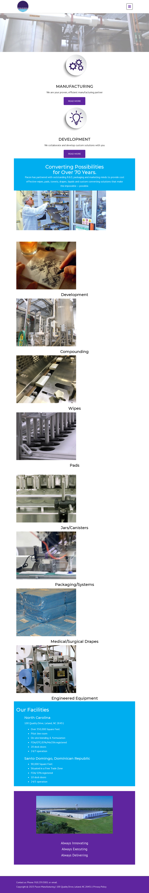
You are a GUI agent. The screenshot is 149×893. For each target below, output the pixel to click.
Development (74, 294)
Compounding (74, 351)
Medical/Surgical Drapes (74, 641)
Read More (74, 101)
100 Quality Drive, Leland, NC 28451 (74, 886)
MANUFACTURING (74, 86)
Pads (74, 465)
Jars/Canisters (74, 527)
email (54, 882)
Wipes (74, 408)
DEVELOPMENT (74, 139)
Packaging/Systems (74, 584)
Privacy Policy (99, 886)
